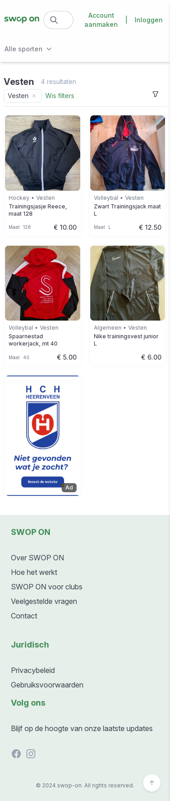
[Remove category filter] (34, 95)
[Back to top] (152, 783)
